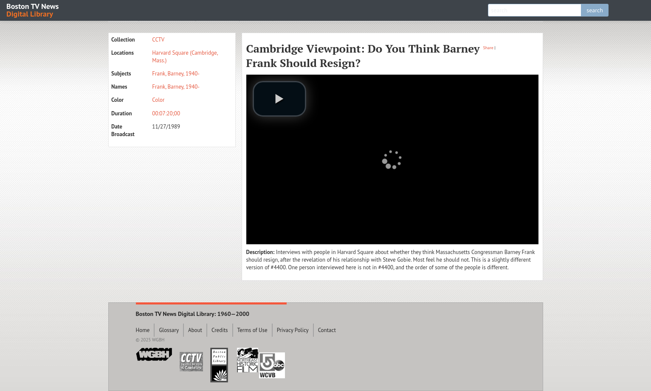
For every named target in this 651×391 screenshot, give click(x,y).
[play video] (279, 99)
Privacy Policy (293, 330)
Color (158, 99)
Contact (327, 330)
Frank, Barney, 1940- (176, 73)
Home (143, 330)
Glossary (169, 330)
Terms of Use (252, 330)
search (594, 10)
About (195, 330)
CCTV (158, 39)
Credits (219, 330)
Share (488, 47)
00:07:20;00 (166, 113)
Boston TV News (33, 9)
